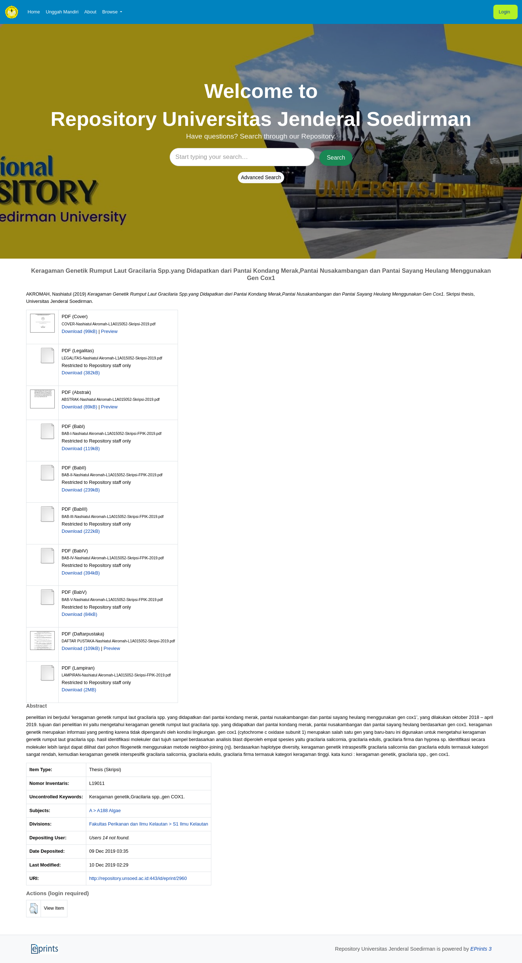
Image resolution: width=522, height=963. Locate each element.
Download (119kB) (81, 448)
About (90, 12)
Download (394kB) (81, 573)
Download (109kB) (81, 648)
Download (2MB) (79, 689)
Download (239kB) (81, 490)
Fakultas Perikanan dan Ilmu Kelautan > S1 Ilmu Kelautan (148, 824)
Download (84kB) (79, 614)
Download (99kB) (79, 331)
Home (34, 12)
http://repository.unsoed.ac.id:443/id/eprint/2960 (138, 878)
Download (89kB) (79, 407)
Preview (109, 331)
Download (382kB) (81, 372)
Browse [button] (110, 12)
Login (504, 12)
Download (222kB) (81, 531)
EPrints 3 (481, 949)
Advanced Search (261, 177)
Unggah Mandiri (62, 12)
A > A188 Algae (105, 810)
